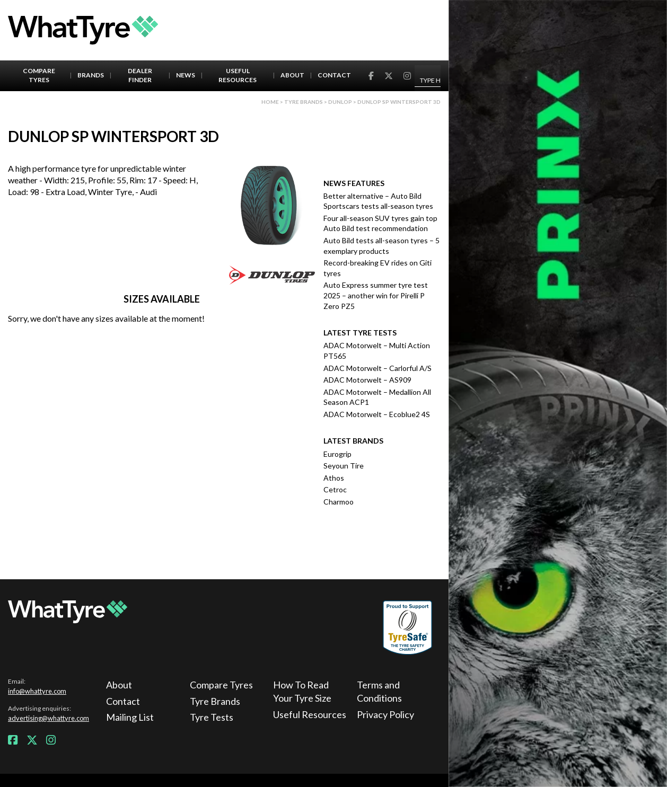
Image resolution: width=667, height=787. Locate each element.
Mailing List (130, 717)
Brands (90, 75)
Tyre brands (303, 102)
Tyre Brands (215, 701)
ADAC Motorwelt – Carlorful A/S (377, 368)
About (292, 75)
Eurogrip (337, 453)
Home (270, 102)
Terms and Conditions (379, 691)
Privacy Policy (385, 714)
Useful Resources (237, 75)
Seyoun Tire (343, 465)
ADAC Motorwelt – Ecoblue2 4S (376, 414)
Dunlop (340, 102)
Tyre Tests (211, 717)
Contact (334, 75)
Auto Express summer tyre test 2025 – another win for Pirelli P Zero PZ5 (375, 295)
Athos (333, 477)
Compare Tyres (39, 75)
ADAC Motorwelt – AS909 (367, 379)
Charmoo (338, 501)
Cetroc (335, 489)
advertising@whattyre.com (48, 718)
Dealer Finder (140, 75)
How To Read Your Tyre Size (302, 691)
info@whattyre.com (37, 691)
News (185, 75)
